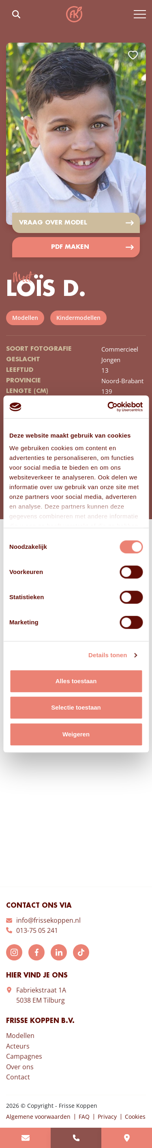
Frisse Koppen (74, 14)
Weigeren (76, 734)
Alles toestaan (76, 681)
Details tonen (107, 655)
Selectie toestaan (76, 707)
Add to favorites (133, 55)
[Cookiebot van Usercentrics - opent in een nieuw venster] (108, 406)
